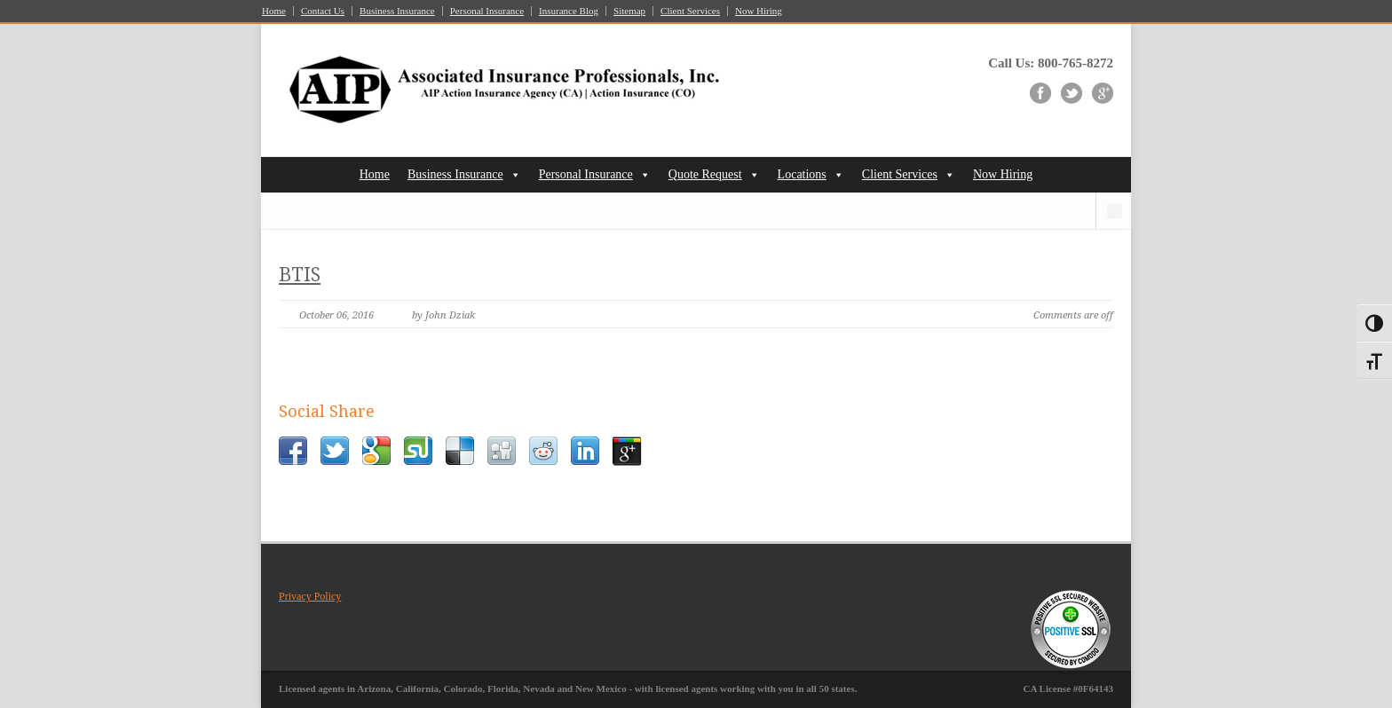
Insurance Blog (568, 11)
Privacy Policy (310, 596)
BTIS (299, 275)
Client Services (690, 11)
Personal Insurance (487, 11)
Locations (802, 174)
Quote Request (705, 174)
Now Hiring (758, 11)
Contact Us (322, 11)
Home (274, 11)
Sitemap (629, 11)
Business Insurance (397, 11)
